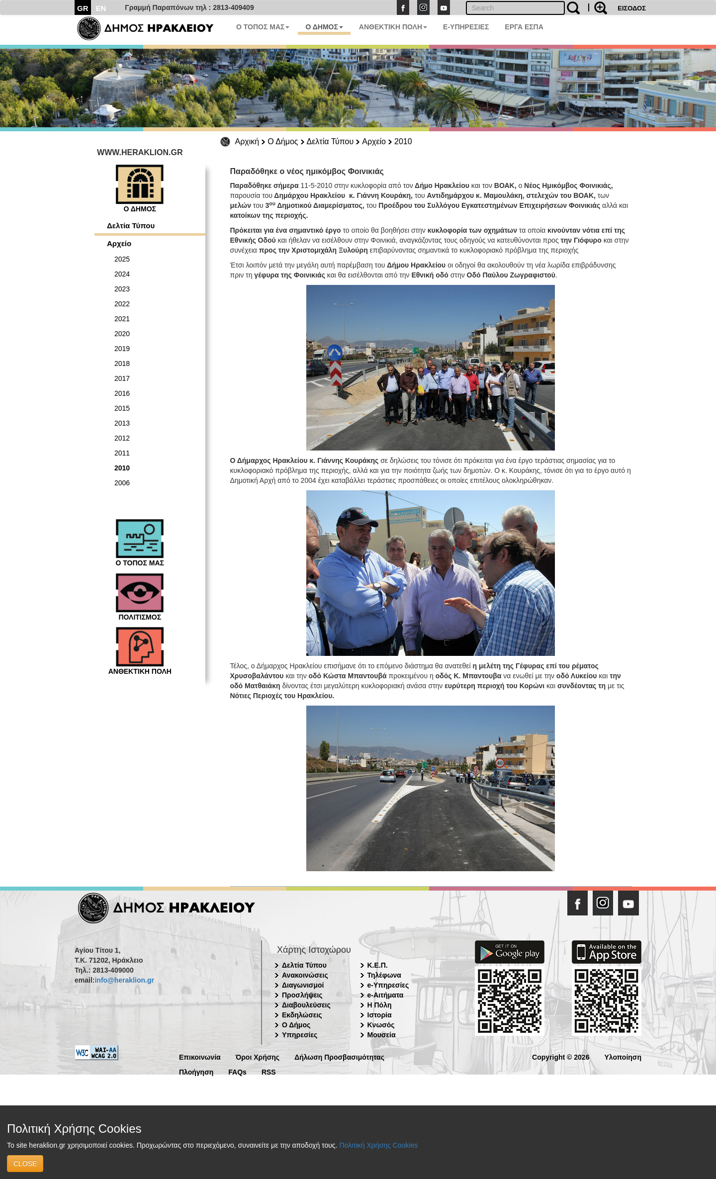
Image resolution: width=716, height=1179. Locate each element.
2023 (122, 289)
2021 (122, 319)
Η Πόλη (379, 1005)
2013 (122, 423)
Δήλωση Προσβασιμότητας (339, 1056)
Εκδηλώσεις (302, 1015)
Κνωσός (381, 1025)
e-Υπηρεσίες (388, 985)
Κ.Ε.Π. (377, 965)
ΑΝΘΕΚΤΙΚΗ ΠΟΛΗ (393, 27)
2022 (122, 304)
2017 (122, 378)
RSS (269, 1071)
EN (101, 8)
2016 (122, 393)
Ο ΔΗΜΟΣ (324, 27)
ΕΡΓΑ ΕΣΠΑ (524, 27)
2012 (122, 438)
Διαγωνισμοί (303, 985)
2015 (122, 408)
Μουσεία (381, 1035)
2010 (403, 141)
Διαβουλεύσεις (306, 1005)
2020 (122, 334)
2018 (122, 363)
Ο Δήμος (283, 141)
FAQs (237, 1071)
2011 (122, 453)
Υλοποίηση (622, 1056)
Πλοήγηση (196, 1071)
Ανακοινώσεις (305, 975)
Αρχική (247, 141)
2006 (122, 483)
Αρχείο (374, 141)
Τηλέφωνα (384, 975)
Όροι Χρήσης (258, 1056)
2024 (122, 274)
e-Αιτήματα (385, 995)
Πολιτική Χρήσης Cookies (378, 1145)
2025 (122, 259)
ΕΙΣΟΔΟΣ (632, 8)
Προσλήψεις (302, 995)
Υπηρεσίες (299, 1035)
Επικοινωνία (200, 1056)
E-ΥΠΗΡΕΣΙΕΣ (466, 27)
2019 (122, 349)
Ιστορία (379, 1015)
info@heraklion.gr (124, 980)
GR (83, 8)
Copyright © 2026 (560, 1056)
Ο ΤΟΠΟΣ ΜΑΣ (262, 27)
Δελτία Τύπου (330, 141)
